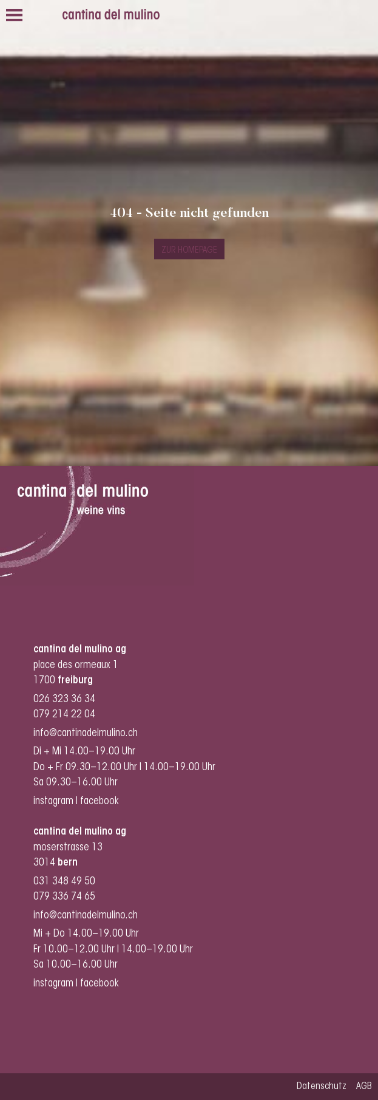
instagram (53, 801)
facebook (100, 801)
